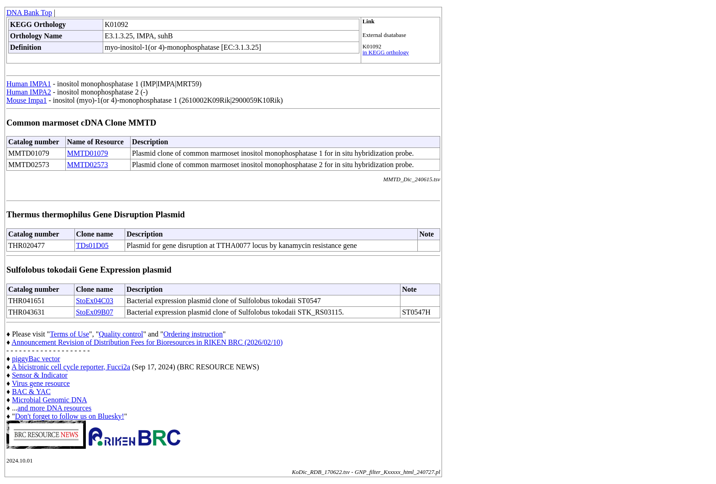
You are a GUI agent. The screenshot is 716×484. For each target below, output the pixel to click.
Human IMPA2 (28, 92)
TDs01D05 (92, 245)
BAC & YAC (31, 391)
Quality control (121, 334)
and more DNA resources (54, 408)
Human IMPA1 (28, 84)
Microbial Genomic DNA (49, 400)
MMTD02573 (87, 164)
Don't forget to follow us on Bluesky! (69, 416)
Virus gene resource (41, 383)
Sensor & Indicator (40, 375)
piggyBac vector (36, 359)
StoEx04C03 (94, 301)
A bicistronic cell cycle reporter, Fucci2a (70, 367)
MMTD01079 (87, 153)
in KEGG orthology (386, 52)
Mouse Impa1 (26, 100)
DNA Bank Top (29, 12)
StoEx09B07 (94, 312)
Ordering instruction (193, 334)
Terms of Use (69, 334)
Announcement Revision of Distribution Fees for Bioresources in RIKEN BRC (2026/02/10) (147, 342)
